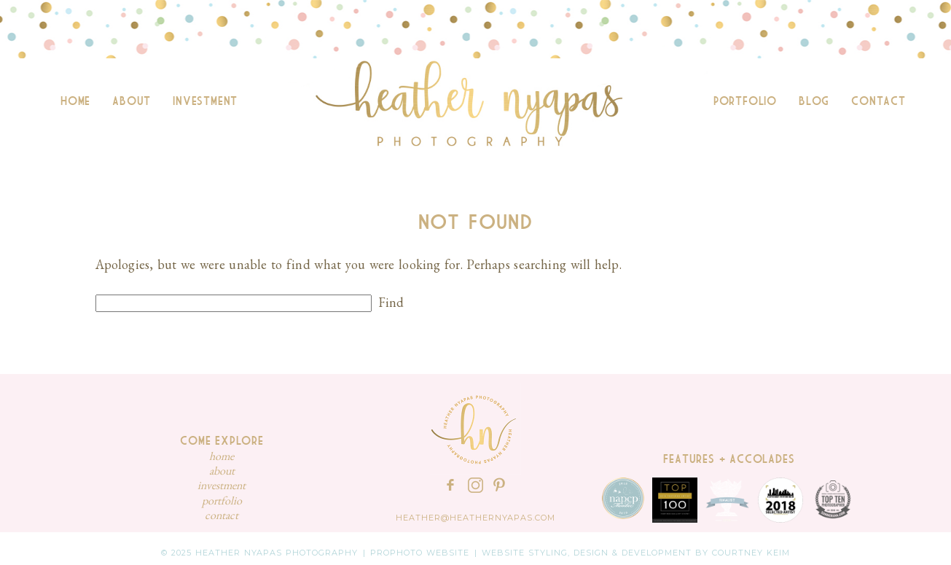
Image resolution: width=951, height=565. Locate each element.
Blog (814, 101)
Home (75, 101)
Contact (878, 101)
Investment (205, 101)
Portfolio (745, 101)
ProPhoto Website (419, 553)
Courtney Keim (751, 553)
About (131, 101)
